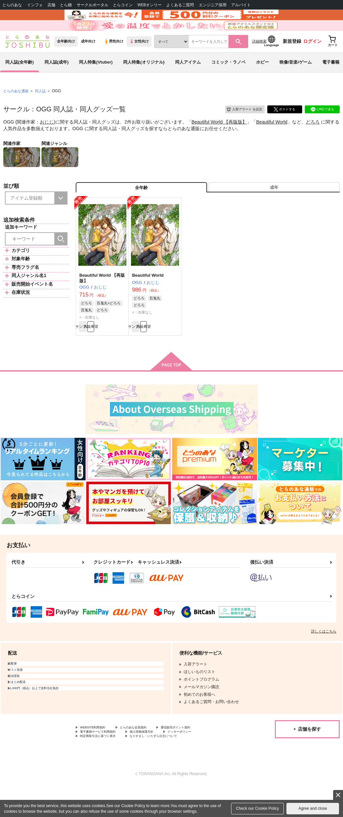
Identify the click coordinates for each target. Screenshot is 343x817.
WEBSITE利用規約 (97, 755)
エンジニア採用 (212, 5)
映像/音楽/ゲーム (295, 80)
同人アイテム (188, 80)
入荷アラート (240, 126)
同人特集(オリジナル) (144, 80)
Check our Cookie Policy (257, 808)
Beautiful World (271, 140)
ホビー (262, 80)
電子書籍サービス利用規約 (103, 761)
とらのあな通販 (17, 109)
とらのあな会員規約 (145, 755)
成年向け (88, 60)
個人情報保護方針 (157, 761)
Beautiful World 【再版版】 (219, 140)
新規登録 (292, 59)
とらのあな (12, 5)
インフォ (35, 5)
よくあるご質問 (180, 5)
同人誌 (43, 109)
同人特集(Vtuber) (96, 80)
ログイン (312, 59)
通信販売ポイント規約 (197, 755)
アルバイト (241, 5)
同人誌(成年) (56, 80)
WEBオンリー (149, 5)
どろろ (313, 140)
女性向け (139, 59)
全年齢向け (66, 60)
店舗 (51, 5)
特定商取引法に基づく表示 (103, 766)
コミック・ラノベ (228, 80)
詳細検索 (259, 60)
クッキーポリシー (203, 761)
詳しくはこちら (323, 659)
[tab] (274, 209)
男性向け (113, 59)
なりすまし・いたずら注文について (173, 766)
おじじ (47, 140)
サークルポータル (92, 5)
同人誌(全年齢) (19, 80)
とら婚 (66, 5)
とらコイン (123, 5)
